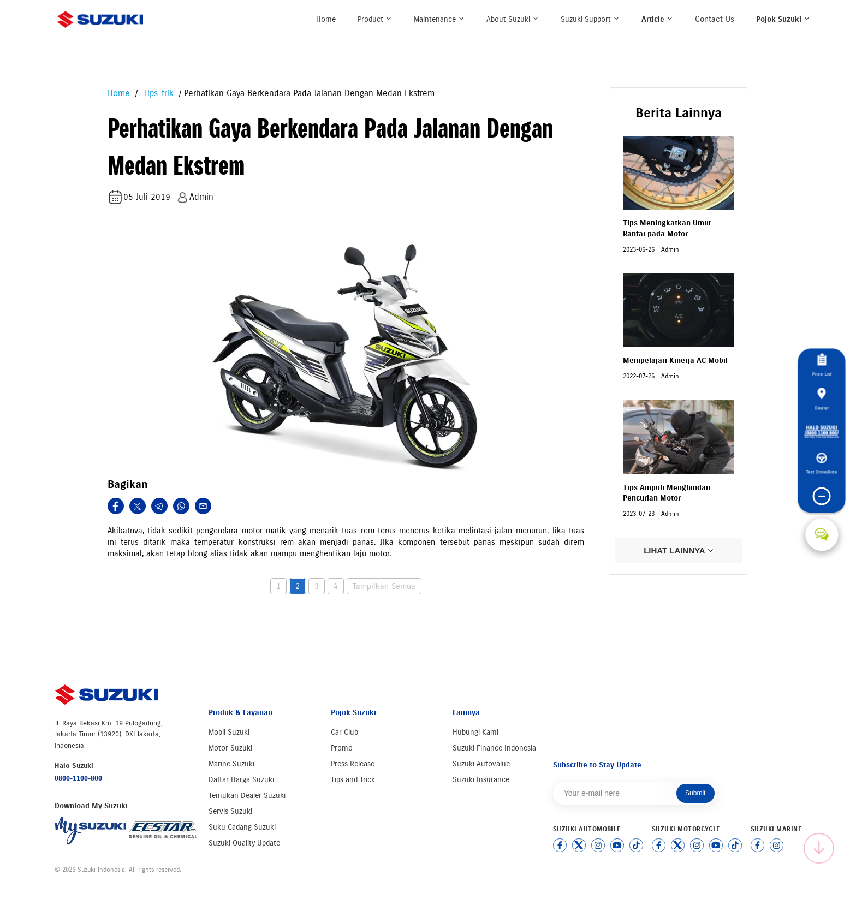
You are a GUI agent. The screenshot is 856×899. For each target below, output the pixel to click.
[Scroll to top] (819, 848)
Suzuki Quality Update (244, 843)
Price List (821, 365)
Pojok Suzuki (783, 19)
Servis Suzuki (230, 811)
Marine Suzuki (231, 764)
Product (375, 19)
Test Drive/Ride (821, 463)
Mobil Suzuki (229, 732)
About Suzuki (512, 19)
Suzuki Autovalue (481, 764)
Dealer (822, 399)
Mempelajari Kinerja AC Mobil (675, 360)
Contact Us (714, 19)
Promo (342, 748)
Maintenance (439, 19)
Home (326, 19)
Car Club (344, 732)
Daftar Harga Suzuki (241, 779)
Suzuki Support (590, 19)
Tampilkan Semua (384, 586)
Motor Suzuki (230, 748)
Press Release (352, 764)
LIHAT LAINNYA (679, 550)
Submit (695, 793)
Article (657, 19)
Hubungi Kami (475, 732)
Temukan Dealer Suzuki (247, 795)
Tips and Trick (353, 779)
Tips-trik (157, 93)
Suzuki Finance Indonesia (494, 748)
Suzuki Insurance (481, 779)
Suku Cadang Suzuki (242, 827)
